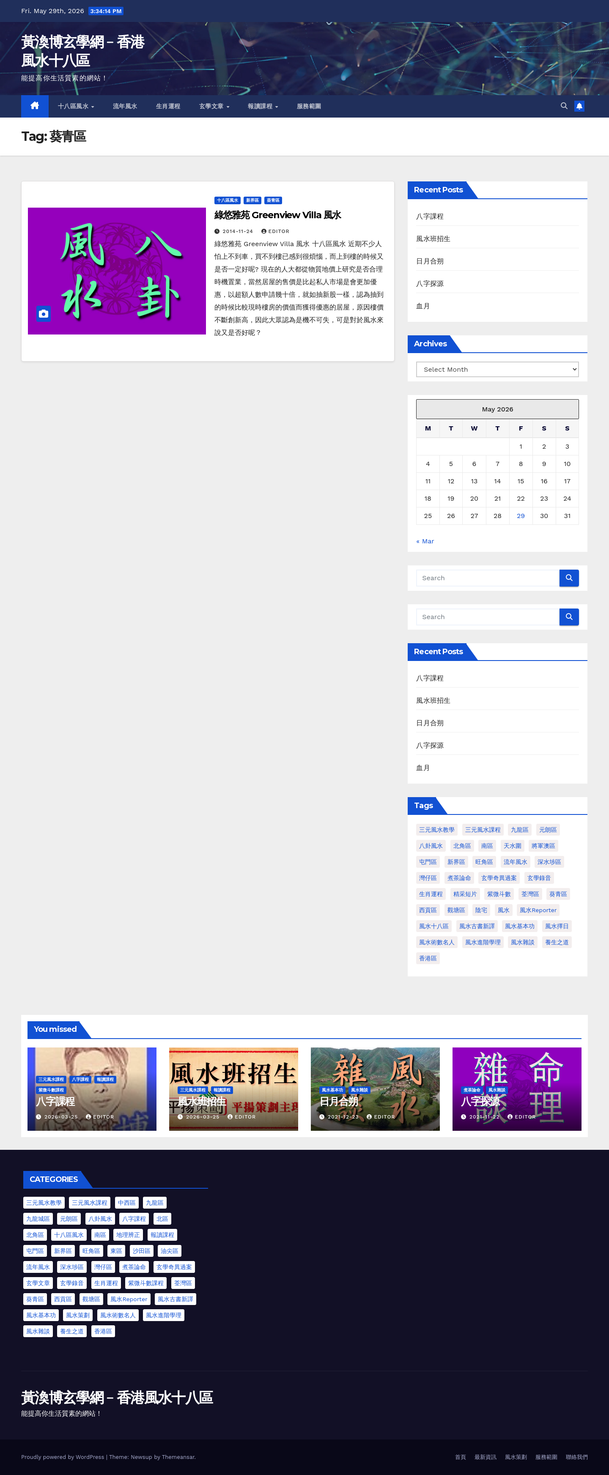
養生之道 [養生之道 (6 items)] (72, 1331)
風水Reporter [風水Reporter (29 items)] (538, 910)
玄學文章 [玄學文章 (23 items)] (38, 1283)
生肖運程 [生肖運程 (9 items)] (106, 1283)
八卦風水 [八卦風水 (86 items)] (431, 845)
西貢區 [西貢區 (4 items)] (428, 910)
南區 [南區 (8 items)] (100, 1234)
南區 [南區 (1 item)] (487, 845)
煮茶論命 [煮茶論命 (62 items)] (134, 1267)
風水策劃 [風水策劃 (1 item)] (78, 1315)
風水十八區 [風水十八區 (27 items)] (434, 926)
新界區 (252, 200)
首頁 (460, 1457)
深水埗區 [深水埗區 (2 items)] (72, 1267)
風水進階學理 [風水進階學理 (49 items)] (483, 942)
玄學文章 (212, 106)
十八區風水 (74, 106)
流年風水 (125, 106)
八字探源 (430, 284)
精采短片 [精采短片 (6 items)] (465, 894)
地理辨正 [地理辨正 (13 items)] (128, 1234)
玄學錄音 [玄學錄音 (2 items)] (539, 878)
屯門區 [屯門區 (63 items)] (35, 1250)
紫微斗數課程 (51, 1090)
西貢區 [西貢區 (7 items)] (63, 1299)
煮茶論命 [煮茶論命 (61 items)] (459, 878)
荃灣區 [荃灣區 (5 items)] (183, 1283)
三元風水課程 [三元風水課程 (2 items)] (89, 1202)
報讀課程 (261, 106)
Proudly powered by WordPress (63, 1457)
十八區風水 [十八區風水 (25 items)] (69, 1234)
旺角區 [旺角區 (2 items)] (484, 861)
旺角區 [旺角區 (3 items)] (91, 1250)
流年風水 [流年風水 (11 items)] (515, 861)
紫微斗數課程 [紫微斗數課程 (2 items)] (146, 1283)
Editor (275, 231)
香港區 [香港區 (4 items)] (428, 958)
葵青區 (273, 200)
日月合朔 (430, 261)
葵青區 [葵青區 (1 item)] (558, 894)
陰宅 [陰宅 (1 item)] (481, 910)
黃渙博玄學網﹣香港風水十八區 (116, 1397)
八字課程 (430, 216)
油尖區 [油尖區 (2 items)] (169, 1250)
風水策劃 (516, 1457)
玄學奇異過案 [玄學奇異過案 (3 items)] (499, 878)
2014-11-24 (239, 231)
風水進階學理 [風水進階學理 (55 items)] (163, 1315)
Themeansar (178, 1457)
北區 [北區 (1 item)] (162, 1218)
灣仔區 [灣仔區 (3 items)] (428, 878)
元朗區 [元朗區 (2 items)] (548, 829)
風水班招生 (433, 239)
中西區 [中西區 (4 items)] (127, 1202)
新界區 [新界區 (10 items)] (63, 1250)
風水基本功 (332, 1090)
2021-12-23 (344, 1117)
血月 (423, 306)
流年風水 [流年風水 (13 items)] (38, 1267)
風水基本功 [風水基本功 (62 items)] (520, 926)
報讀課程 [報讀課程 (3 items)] (162, 1234)
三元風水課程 (51, 1079)
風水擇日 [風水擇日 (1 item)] (557, 926)
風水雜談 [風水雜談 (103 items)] (38, 1331)
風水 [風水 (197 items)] (504, 910)
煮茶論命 (472, 1090)
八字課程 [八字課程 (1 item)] (134, 1218)
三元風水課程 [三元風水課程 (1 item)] (483, 829)
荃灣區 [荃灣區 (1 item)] (530, 894)
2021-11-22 (485, 1117)
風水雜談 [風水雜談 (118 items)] (523, 942)
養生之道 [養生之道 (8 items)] (557, 942)
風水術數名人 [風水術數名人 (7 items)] (437, 942)
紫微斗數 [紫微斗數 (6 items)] (499, 894)
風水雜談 (359, 1090)
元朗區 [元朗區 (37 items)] (69, 1218)
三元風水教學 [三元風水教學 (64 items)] (437, 829)
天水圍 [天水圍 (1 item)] (512, 845)
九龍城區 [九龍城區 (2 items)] (38, 1218)
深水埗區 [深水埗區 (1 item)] (549, 861)
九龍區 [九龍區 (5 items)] (155, 1202)
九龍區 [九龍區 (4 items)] (520, 829)
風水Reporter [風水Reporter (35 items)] (128, 1299)
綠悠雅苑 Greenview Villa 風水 (277, 215)
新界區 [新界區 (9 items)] (456, 861)
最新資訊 (486, 1457)
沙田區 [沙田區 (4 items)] (142, 1250)
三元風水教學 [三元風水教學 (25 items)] (44, 1202)
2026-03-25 (62, 1117)
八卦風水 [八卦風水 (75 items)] (100, 1218)
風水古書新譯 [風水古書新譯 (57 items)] (477, 926)
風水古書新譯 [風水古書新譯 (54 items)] (175, 1299)
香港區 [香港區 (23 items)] (103, 1331)
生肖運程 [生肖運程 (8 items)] (431, 894)
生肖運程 (168, 106)
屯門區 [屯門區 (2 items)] (428, 861)
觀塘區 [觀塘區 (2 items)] (456, 910)
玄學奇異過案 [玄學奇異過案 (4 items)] (174, 1267)
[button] (564, 106)
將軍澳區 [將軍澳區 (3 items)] (543, 845)
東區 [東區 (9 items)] (116, 1250)
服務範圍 (309, 106)
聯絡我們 (577, 1457)
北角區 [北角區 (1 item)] (462, 845)
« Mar (425, 541)
